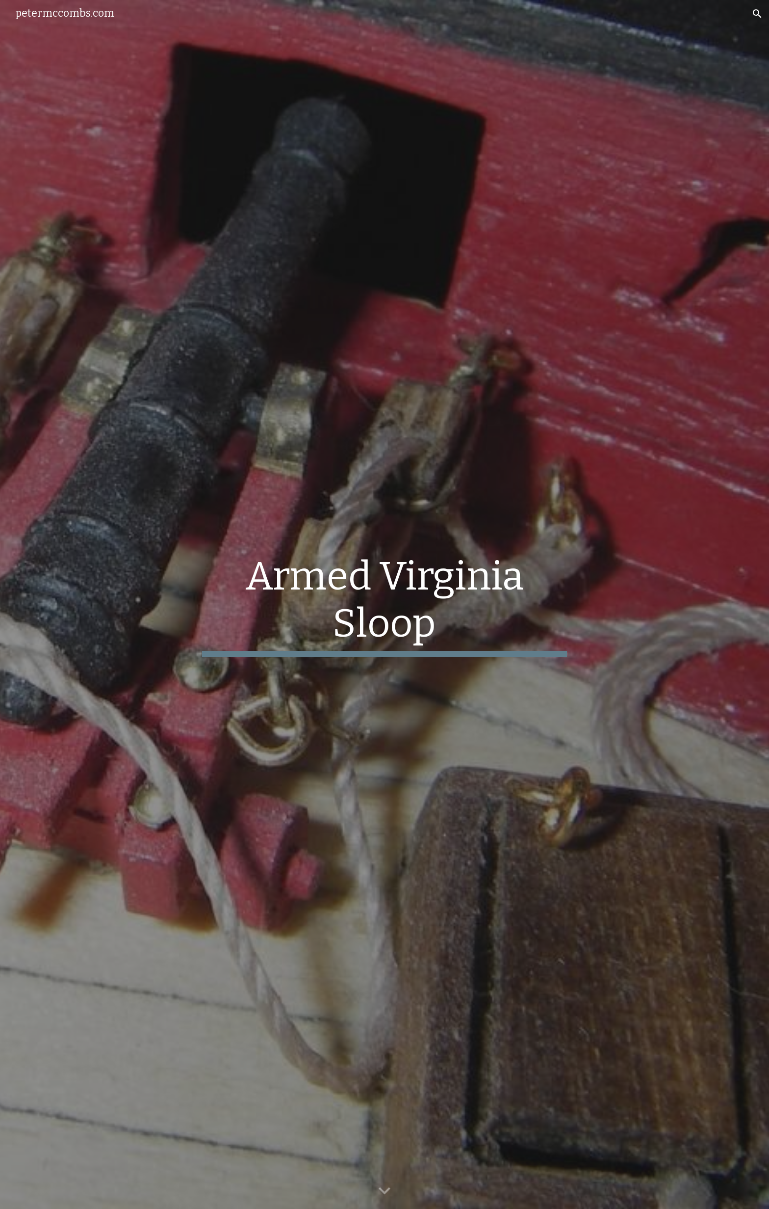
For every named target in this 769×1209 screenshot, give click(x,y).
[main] (384, 605)
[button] (757, 14)
